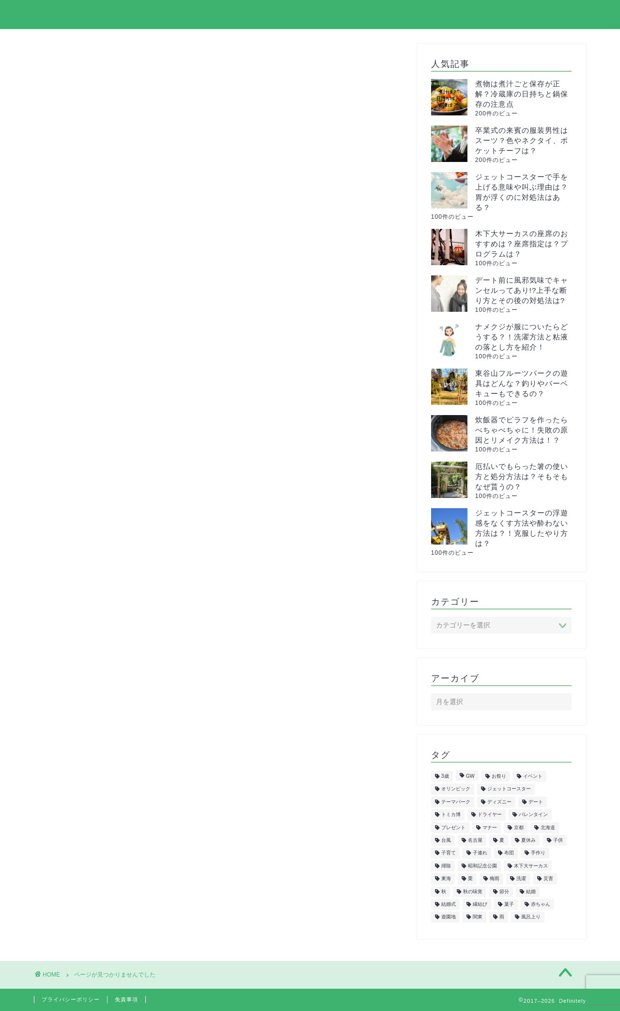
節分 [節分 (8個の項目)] (504, 891)
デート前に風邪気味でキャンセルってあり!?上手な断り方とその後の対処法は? (521, 290)
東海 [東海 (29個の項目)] (446, 879)
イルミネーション (106, 498)
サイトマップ (383, 15)
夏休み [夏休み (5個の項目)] (528, 840)
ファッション (97, 601)
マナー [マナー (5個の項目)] (489, 827)
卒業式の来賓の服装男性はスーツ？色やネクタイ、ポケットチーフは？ (521, 140)
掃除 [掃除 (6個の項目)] (446, 865)
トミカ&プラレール (108, 563)
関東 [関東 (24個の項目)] (477, 917)
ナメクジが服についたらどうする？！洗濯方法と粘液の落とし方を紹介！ (521, 336)
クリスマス (93, 511)
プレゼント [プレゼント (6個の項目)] (453, 827)
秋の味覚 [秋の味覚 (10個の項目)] (472, 891)
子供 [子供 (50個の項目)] (558, 840)
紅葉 (81, 692)
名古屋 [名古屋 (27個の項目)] (475, 840)
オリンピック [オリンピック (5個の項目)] (455, 789)
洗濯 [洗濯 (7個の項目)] (521, 879)
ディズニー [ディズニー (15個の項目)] (499, 801)
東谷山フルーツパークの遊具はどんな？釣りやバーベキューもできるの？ (521, 383)
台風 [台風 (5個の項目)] (446, 840)
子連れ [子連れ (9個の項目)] (480, 853)
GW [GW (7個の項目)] (470, 776)
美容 (81, 705)
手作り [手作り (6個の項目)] (538, 853)
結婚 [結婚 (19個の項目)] (531, 891)
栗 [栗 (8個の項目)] (470, 879)
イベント (89, 485)
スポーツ (89, 537)
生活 (81, 678)
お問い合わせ (555, 15)
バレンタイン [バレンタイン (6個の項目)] (533, 815)
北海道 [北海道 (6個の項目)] (548, 827)
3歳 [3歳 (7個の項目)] (445, 776)
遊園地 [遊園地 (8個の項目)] (448, 917)
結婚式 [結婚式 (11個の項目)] (448, 904)
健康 (81, 614)
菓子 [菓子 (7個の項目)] (509, 904)
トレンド (89, 576)
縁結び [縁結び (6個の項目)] (480, 904)
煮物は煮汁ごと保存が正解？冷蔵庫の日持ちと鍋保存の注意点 (521, 94)
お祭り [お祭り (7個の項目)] (499, 776)
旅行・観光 (93, 653)
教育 (81, 640)
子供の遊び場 (97, 627)
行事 (81, 743)
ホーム (324, 15)
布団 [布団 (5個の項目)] (509, 853)
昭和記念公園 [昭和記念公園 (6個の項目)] (482, 865)
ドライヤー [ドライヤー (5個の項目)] (490, 815)
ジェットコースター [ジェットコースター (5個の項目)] (509, 789)
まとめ (85, 472)
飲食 (81, 769)
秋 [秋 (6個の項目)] (443, 891)
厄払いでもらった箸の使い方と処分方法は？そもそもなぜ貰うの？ (521, 476)
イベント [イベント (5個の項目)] (532, 776)
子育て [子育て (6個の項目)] (448, 853)
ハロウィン (93, 588)
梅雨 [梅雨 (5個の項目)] (494, 879)
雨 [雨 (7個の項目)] (501, 917)
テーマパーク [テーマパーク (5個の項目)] (455, 801)
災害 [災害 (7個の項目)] (548, 879)
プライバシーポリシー (469, 15)
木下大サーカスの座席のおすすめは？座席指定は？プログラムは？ (521, 243)
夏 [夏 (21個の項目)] (501, 840)
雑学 (81, 756)
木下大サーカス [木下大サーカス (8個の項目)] (531, 865)
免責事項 (126, 999)
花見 (81, 730)
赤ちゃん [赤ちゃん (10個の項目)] (540, 904)
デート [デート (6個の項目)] (535, 801)
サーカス (89, 524)
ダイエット (93, 550)
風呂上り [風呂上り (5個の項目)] (531, 917)
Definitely (59, 13)
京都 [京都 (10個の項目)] (519, 827)
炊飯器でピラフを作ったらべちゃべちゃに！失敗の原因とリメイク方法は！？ (521, 430)
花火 (81, 717)
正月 (81, 666)
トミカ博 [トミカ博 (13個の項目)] (451, 815)
